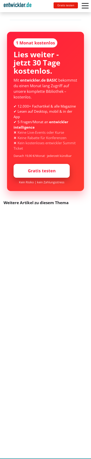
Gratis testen (65, 5)
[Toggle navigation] (19, 6)
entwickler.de (18, 6)
